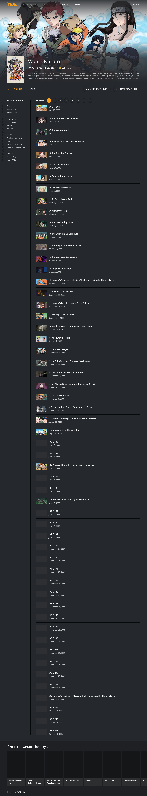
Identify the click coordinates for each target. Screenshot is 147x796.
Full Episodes (14, 89)
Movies (77, 4)
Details (31, 89)
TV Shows (65, 4)
